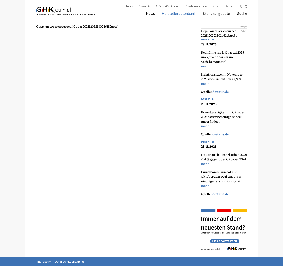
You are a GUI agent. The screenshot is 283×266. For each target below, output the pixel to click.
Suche (242, 13)
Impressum (44, 262)
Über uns (129, 6)
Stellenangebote (216, 13)
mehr (205, 66)
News (150, 13)
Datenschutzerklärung (69, 262)
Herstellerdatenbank (179, 13)
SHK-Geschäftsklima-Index (168, 6)
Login (231, 6)
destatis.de (220, 91)
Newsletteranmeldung (196, 6)
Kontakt (216, 6)
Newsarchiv (144, 6)
